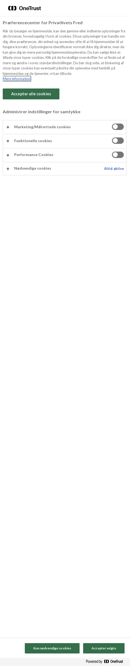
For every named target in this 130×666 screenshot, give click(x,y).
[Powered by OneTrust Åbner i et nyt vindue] (106, 662)
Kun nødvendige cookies (52, 648)
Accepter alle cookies (31, 93)
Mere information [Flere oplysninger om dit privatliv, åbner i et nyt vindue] (17, 79)
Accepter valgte (104, 648)
